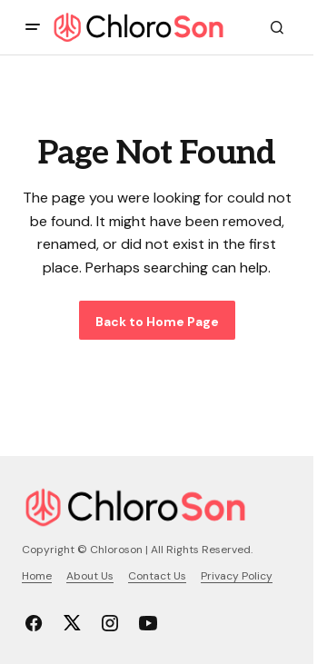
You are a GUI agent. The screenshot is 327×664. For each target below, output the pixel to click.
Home (37, 576)
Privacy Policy (236, 576)
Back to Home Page (157, 321)
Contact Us (157, 576)
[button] (33, 27)
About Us (90, 576)
